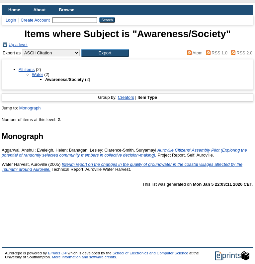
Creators (126, 97)
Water (37, 74)
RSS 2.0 (240, 52)
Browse (66, 9)
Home (14, 9)
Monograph (30, 107)
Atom (194, 52)
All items (27, 69)
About (40, 9)
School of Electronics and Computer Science (150, 253)
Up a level (18, 44)
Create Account (35, 20)
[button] (105, 53)
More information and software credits (84, 257)
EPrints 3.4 (57, 253)
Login (11, 20)
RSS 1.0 (215, 52)
